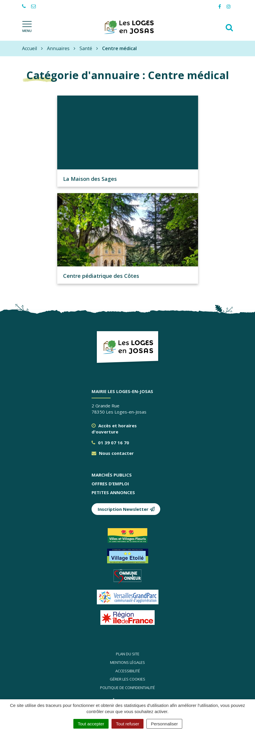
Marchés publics (112, 475)
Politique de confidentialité (127, 687)
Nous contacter (113, 453)
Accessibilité (127, 671)
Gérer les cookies (127, 679)
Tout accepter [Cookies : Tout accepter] (91, 723)
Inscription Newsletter (126, 509)
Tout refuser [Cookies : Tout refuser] (127, 723)
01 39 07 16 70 (110, 442)
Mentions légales (127, 662)
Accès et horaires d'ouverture (114, 429)
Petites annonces (113, 492)
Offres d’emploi (110, 484)
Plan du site (127, 654)
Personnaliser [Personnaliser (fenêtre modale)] (164, 723)
